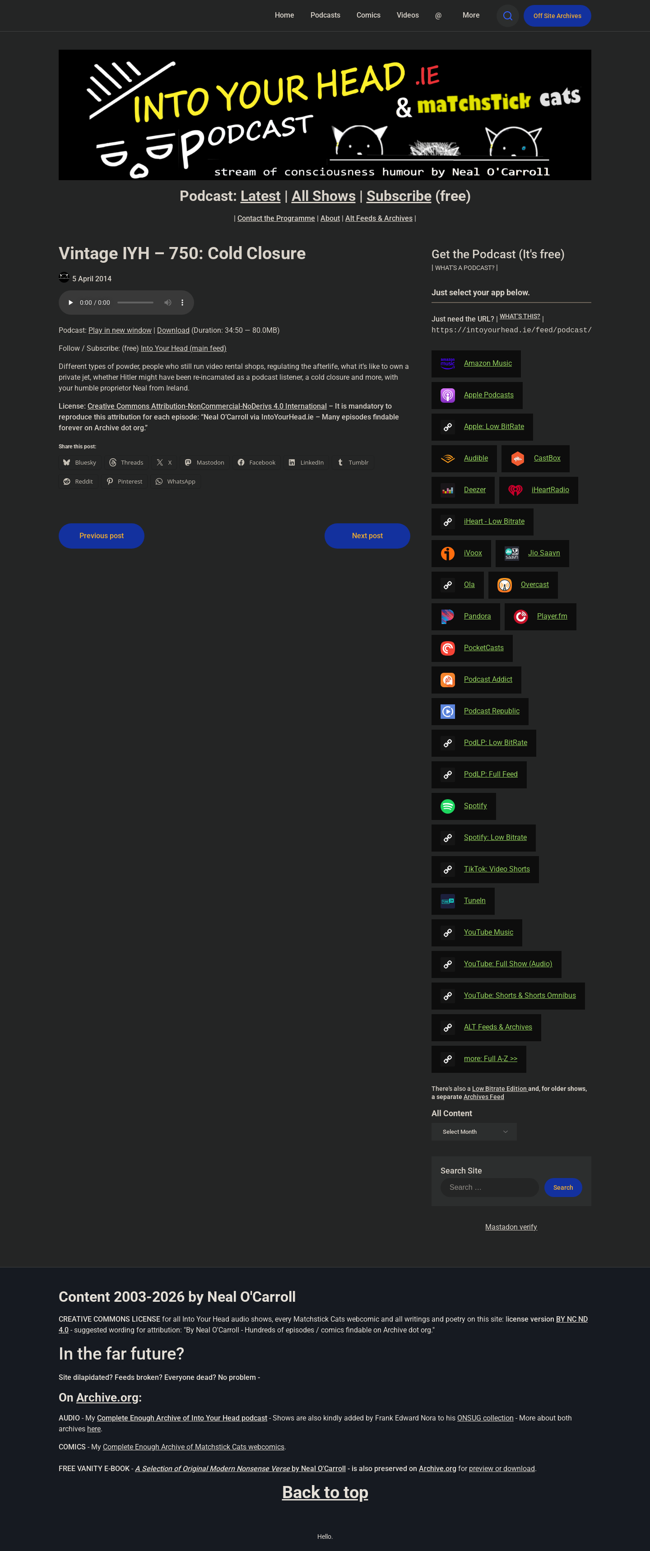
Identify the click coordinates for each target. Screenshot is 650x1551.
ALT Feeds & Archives (486, 1027)
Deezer (463, 490)
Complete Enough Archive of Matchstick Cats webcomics (193, 1447)
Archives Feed (484, 1096)
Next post (367, 535)
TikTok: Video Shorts (485, 869)
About (330, 218)
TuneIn (463, 901)
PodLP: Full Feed (479, 775)
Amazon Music (476, 364)
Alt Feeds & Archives (379, 218)
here (94, 1429)
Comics (369, 15)
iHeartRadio (538, 490)
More (471, 15)
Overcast (523, 585)
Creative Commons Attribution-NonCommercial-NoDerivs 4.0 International (207, 406)
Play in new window (120, 330)
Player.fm (540, 617)
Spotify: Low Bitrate (484, 838)
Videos (408, 15)
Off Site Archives (557, 15)
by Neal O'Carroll (319, 1468)
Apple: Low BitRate (482, 427)
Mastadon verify (511, 1227)
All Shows (324, 196)
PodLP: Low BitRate (484, 743)
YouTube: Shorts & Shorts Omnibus (508, 996)
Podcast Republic (480, 711)
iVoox (461, 553)
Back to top (325, 1492)
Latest (261, 196)
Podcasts (325, 15)
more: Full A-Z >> (479, 1059)
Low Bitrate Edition (500, 1088)
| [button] (465, 267)
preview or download (502, 1468)
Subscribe (399, 196)
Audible (464, 459)
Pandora (466, 617)
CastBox (536, 459)
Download (173, 330)
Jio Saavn (532, 553)
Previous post (101, 535)
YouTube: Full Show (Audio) (496, 964)
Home (284, 15)
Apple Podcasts (477, 395)
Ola (458, 585)
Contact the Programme (276, 218)
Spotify (464, 806)
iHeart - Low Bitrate (483, 522)
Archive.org (107, 1397)
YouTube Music (477, 933)
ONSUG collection (485, 1418)
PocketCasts (472, 648)
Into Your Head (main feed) (184, 348)
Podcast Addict (476, 680)
